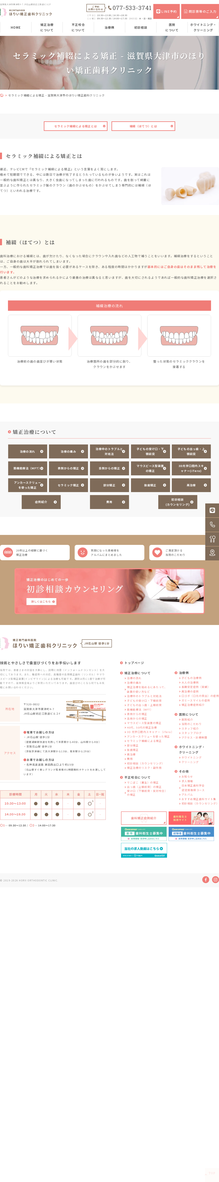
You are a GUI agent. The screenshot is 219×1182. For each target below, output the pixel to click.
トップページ (134, 664)
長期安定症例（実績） (196, 689)
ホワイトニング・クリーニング (203, 27)
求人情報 (187, 783)
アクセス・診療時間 (194, 739)
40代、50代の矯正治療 (142, 729)
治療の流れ (26, 451)
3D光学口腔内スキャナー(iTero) (189, 467)
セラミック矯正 (66, 483)
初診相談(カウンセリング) (176, 498)
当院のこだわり (192, 726)
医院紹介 (187, 721)
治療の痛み (67, 451)
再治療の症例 (190, 693)
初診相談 (140, 27)
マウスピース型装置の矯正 (149, 467)
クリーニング (190, 764)
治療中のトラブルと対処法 (108, 451)
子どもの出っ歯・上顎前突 (189, 451)
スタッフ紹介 (190, 730)
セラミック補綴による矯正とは (76, 126)
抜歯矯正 (148, 483)
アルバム (187, 796)
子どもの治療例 (192, 680)
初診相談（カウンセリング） (146, 765)
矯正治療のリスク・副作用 (144, 769)
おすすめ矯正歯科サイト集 (199, 801)
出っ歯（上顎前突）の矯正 (144, 789)
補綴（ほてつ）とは (143, 126)
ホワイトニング (192, 759)
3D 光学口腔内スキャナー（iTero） (150, 734)
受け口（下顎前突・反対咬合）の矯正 (147, 794)
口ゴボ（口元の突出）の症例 (200, 697)
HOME (16, 27)
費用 (107, 498)
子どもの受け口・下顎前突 (149, 451)
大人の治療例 (190, 684)
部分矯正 (107, 483)
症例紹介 (39, 498)
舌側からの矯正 (107, 467)
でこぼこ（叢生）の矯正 (143, 784)
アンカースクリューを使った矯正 (26, 482)
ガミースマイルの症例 (196, 702)
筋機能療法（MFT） (26, 467)
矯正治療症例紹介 (193, 706)
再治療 (190, 483)
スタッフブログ (192, 735)
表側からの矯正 (66, 467)
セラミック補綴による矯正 (144, 743)
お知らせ (187, 778)
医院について (172, 27)
